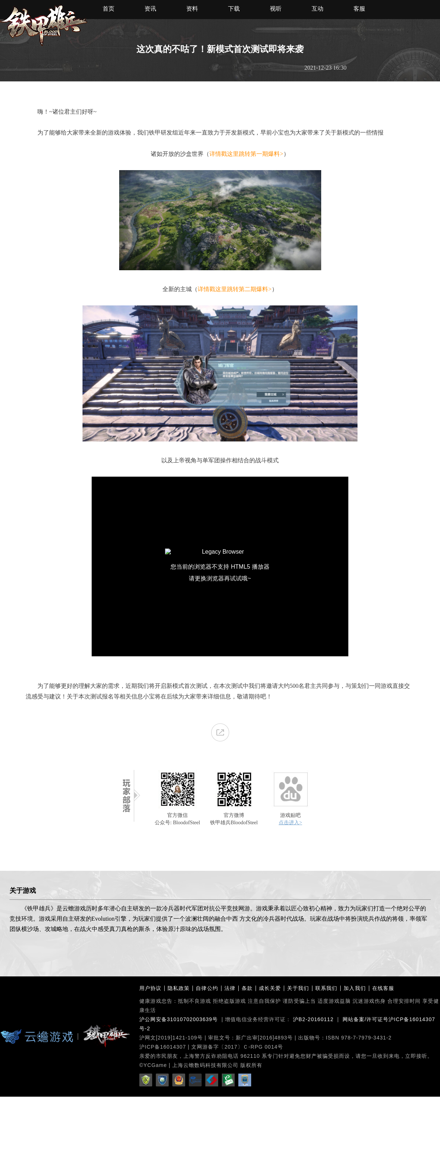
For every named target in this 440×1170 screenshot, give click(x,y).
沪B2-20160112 (313, 1019)
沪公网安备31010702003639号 (178, 1019)
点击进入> (290, 822)
